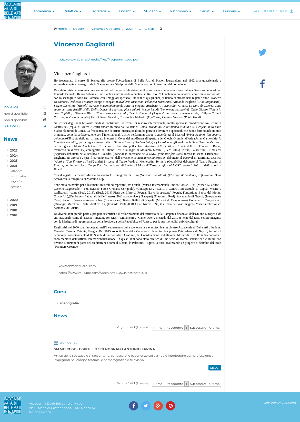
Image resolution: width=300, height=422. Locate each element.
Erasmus (231, 11)
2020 (14, 200)
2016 (13, 215)
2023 (13, 161)
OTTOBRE (146, 29)
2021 (129, 29)
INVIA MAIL (12, 107)
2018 (13, 210)
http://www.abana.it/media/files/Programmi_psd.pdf (98, 59)
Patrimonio (180, 11)
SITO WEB (11, 126)
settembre (19, 176)
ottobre (16, 171)
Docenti (127, 11)
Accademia (44, 11)
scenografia (69, 303)
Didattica (72, 11)
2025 (13, 150)
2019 (13, 205)
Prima (158, 327)
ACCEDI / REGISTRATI (270, 11)
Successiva (198, 327)
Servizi (207, 11)
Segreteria (100, 11)
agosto (16, 181)
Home (62, 29)
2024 (14, 155)
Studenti (152, 11)
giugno (16, 186)
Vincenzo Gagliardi (105, 29)
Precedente (174, 327)
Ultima (214, 327)
